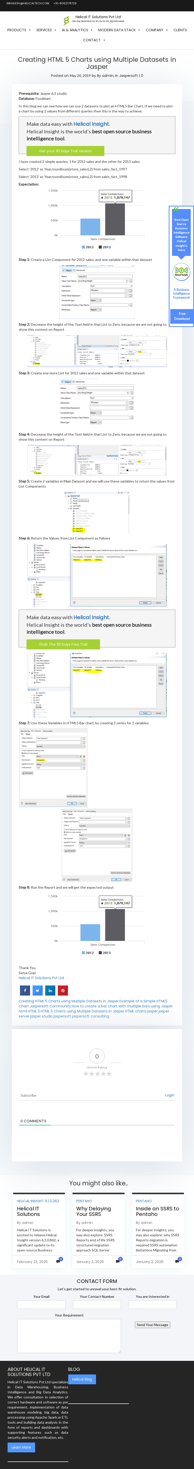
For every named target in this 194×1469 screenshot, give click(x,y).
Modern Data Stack (119, 30)
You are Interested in (152, 1296)
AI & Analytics (77, 30)
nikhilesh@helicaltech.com (27, 3)
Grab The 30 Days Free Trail (63, 644)
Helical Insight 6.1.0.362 (38, 1201)
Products (19, 30)
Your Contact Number (97, 1296)
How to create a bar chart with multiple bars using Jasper (122, 1006)
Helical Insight (91, 124)
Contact (94, 40)
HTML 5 (34, 1011)
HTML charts (136, 1011)
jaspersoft (62, 1016)
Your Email (41, 1296)
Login (169, 1095)
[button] (110, 40)
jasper (152, 1011)
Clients (180, 30)
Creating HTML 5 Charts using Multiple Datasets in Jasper (69, 1001)
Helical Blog (82, 1379)
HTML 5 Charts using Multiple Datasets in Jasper (82, 1011)
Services (46, 30)
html (23, 1011)
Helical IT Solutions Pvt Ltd (41, 977)
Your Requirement (69, 1315)
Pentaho (84, 1201)
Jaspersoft (128, 75)
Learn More (21, 1447)
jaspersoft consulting (90, 1016)
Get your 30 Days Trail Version (65, 151)
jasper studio (41, 1016)
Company (157, 30)
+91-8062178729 (65, 3)
